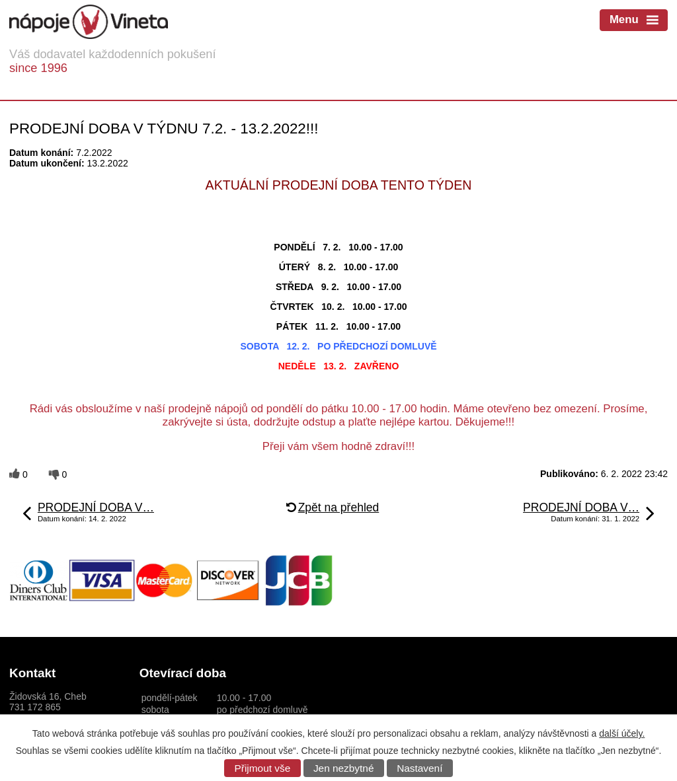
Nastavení (419, 768)
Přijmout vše (263, 768)
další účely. (622, 733)
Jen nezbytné (343, 768)
